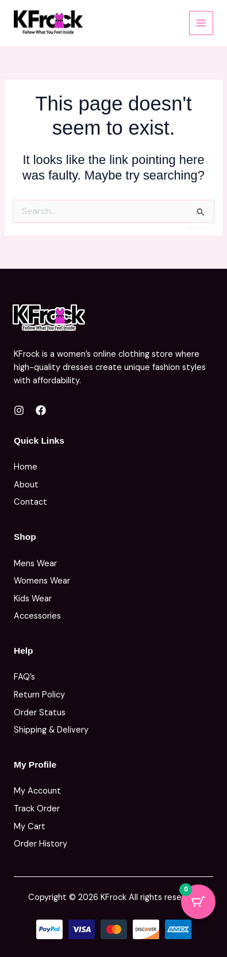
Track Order (37, 808)
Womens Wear (42, 580)
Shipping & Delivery (51, 730)
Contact (30, 502)
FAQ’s (24, 677)
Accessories (37, 616)
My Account (37, 791)
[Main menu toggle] (201, 23)
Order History (40, 843)
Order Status (40, 712)
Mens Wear (35, 563)
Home (25, 467)
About (26, 484)
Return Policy (39, 694)
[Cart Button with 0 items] (198, 901)
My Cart (29, 826)
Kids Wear (33, 598)
